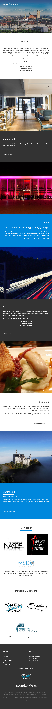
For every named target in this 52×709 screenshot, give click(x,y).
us (41, 637)
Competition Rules (8, 660)
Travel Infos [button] (8, 333)
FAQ (4, 662)
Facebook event (33, 660)
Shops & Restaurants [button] (41, 423)
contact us (32, 655)
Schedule (5, 656)
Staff (4, 658)
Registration (6, 664)
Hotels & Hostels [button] (9, 154)
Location (5, 655)
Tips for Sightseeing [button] (10, 511)
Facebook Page (33, 658)
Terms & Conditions (23, 701)
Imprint (15, 701)
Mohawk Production (38, 697)
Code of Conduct (34, 701)
